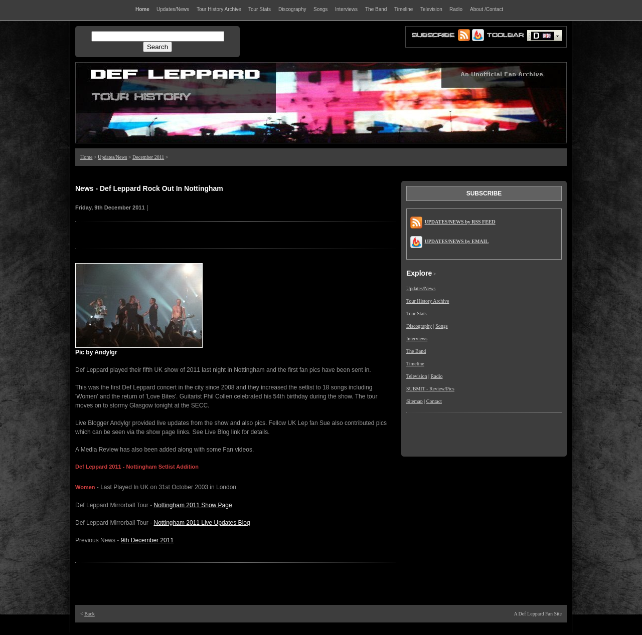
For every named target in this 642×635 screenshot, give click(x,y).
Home (86, 157)
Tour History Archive (427, 301)
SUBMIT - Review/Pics (430, 388)
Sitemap (414, 401)
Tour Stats (416, 313)
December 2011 (148, 157)
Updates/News (112, 157)
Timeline (415, 363)
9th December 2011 (147, 540)
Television (416, 376)
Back (89, 613)
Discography (419, 326)
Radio (437, 376)
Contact (434, 401)
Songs (441, 326)
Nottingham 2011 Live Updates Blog (202, 522)
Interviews (416, 338)
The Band (416, 351)
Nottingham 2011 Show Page (193, 505)
